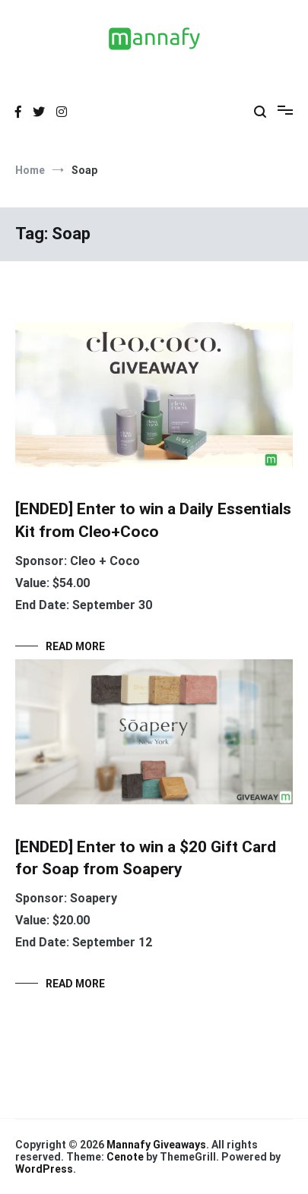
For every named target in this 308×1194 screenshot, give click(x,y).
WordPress (44, 1169)
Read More (75, 646)
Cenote (125, 1157)
